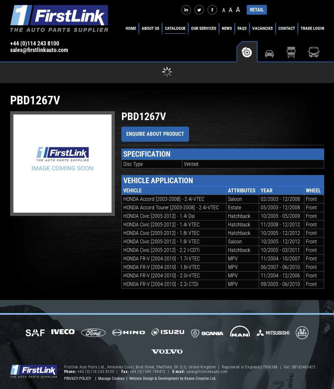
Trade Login (312, 28)
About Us (150, 28)
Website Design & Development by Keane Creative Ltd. (172, 378)
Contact (286, 28)
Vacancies (262, 28)
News (227, 28)
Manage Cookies (111, 378)
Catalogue (175, 28)
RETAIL (257, 10)
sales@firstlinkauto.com (39, 50)
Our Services (203, 28)
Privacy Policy (77, 378)
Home (131, 28)
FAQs (242, 28)
